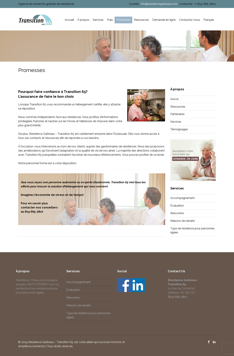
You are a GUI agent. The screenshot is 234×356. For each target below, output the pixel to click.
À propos (83, 19)
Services (98, 19)
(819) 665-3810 (177, 296)
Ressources (141, 19)
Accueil (69, 19)
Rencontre (177, 213)
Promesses (123, 19)
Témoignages (179, 129)
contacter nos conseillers (39, 207)
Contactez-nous (189, 19)
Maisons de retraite (182, 220)
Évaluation (177, 205)
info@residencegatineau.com (159, 4)
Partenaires (177, 114)
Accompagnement (182, 198)
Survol (174, 99)
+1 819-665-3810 (205, 4)
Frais (110, 19)
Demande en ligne (164, 19)
